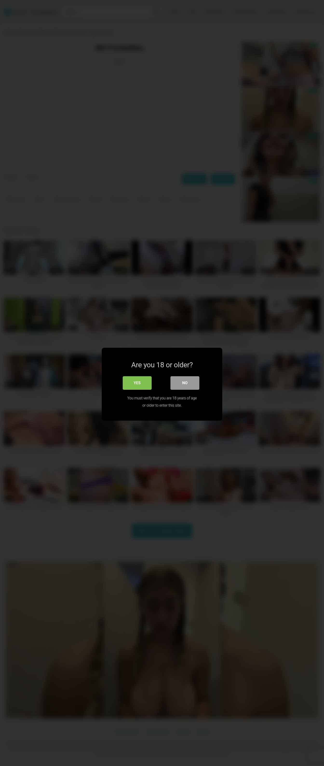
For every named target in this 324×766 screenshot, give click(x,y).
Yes (137, 381)
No (185, 381)
